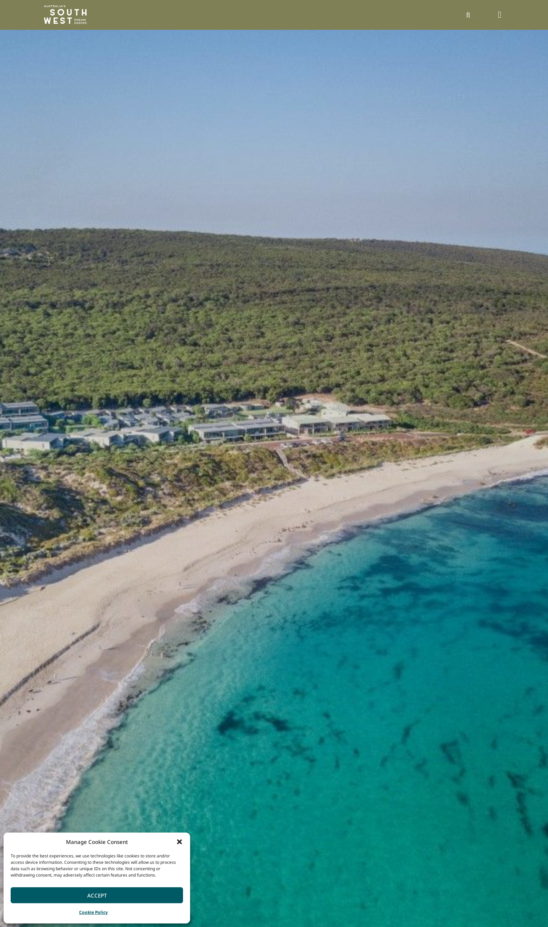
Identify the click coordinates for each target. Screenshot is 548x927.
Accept (97, 895)
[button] (179, 841)
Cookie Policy (93, 912)
